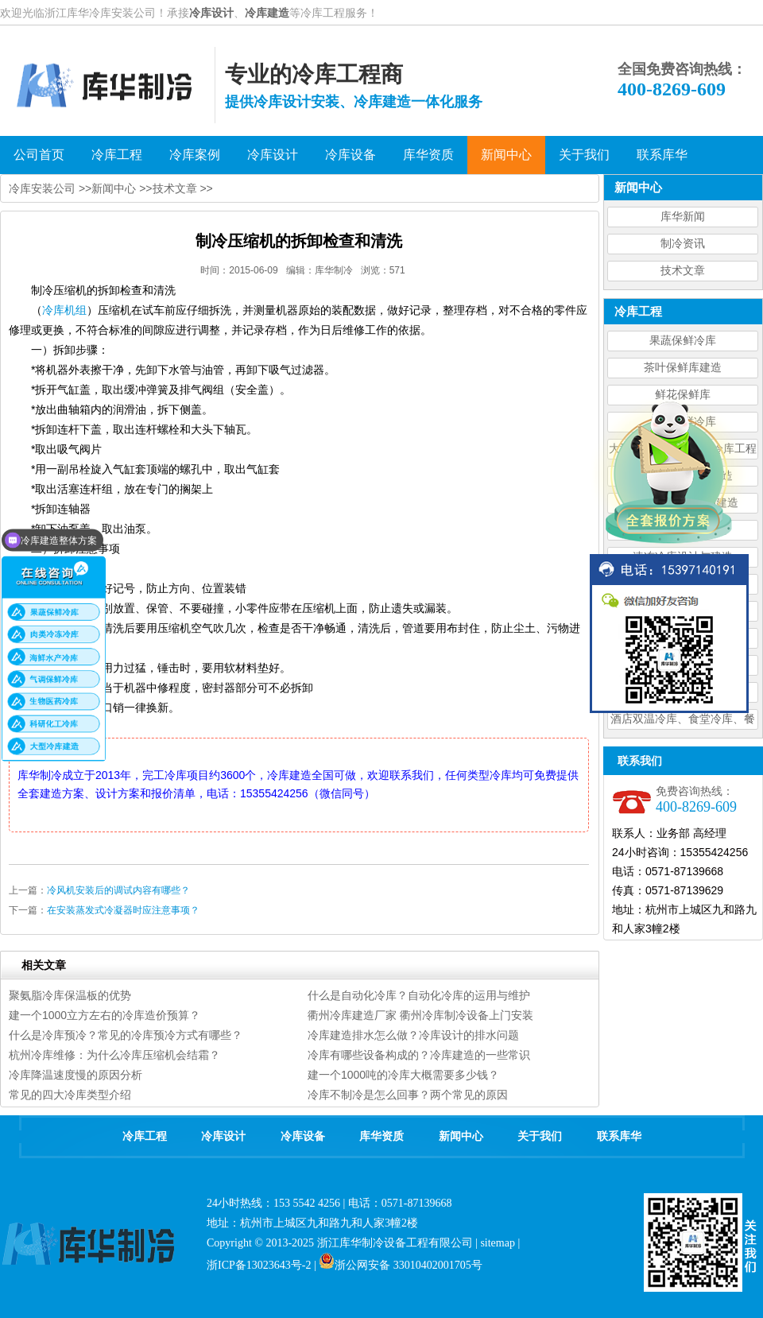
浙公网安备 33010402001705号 (400, 1265)
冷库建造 (267, 12)
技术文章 (682, 271)
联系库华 (619, 1136)
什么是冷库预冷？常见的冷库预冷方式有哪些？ (125, 1035)
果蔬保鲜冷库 (682, 341)
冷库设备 (303, 1136)
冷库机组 (64, 310)
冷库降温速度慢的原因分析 (75, 1074)
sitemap (497, 1243)
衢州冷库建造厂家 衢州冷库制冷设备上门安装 (420, 1015)
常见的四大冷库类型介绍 (70, 1094)
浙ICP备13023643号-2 (259, 1265)
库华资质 (381, 1136)
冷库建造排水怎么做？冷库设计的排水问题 (413, 1035)
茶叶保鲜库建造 (683, 368)
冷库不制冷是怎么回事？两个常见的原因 (408, 1094)
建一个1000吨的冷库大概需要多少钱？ (403, 1074)
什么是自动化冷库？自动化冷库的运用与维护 (419, 995)
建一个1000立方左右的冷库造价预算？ (104, 1015)
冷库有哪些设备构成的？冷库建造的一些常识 (419, 1055)
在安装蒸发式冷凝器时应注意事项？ (123, 910)
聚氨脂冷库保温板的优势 (70, 995)
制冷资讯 (682, 244)
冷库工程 (144, 1136)
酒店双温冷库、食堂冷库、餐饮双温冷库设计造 (682, 721)
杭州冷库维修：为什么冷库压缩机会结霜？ (114, 1055)
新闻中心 (113, 188)
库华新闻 (682, 217)
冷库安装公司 (42, 188)
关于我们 (539, 1136)
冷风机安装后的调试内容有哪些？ (118, 890)
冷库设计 (211, 12)
